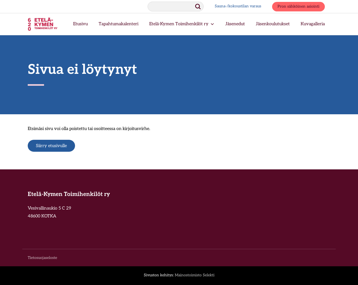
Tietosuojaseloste (42, 258)
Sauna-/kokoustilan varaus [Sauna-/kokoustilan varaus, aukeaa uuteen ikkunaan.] (238, 6)
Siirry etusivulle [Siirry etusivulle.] (51, 146)
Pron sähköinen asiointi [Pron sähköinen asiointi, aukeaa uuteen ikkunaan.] (298, 7)
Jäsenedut (235, 24)
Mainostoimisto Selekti (194, 275)
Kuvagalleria (313, 24)
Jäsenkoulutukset (273, 24)
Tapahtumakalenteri (118, 24)
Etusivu (80, 24)
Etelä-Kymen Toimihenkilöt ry (181, 24)
